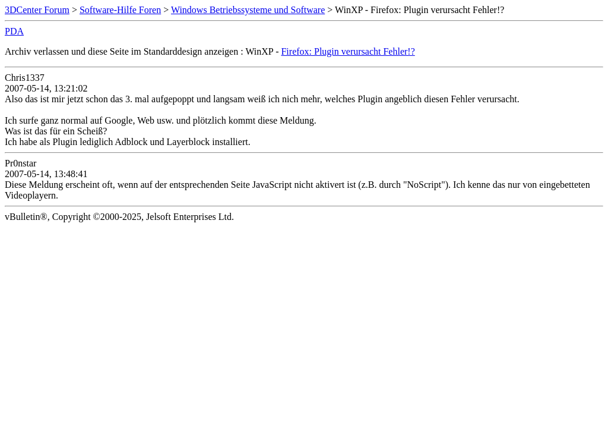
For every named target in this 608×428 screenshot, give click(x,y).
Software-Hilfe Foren (120, 10)
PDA (14, 31)
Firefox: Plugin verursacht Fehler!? (347, 51)
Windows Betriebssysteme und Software (248, 10)
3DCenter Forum (37, 10)
